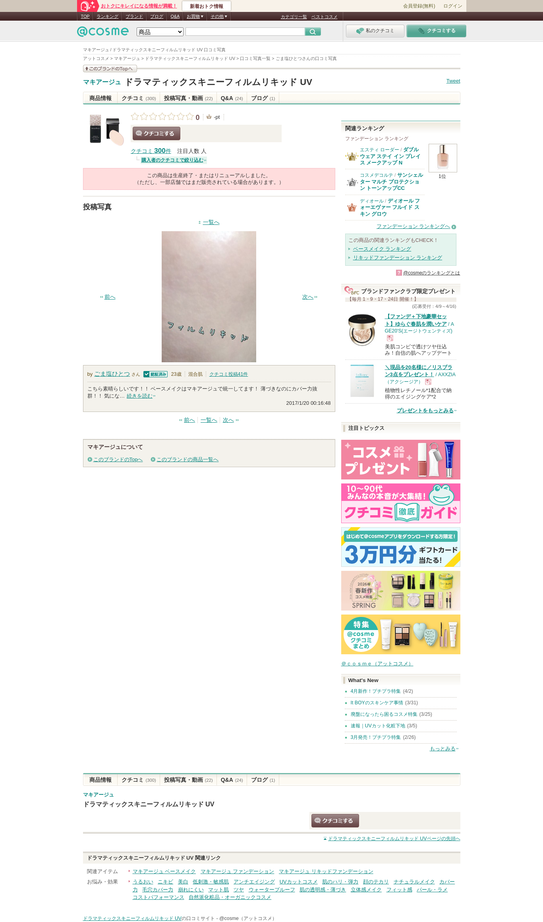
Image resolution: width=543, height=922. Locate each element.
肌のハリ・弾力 (340, 882)
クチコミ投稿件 (228, 374)
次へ (307, 297)
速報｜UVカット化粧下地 (378, 726)
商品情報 (100, 98)
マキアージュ (102, 82)
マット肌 (218, 890)
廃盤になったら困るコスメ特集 (384, 714)
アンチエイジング (254, 882)
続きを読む (140, 396)
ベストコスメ (324, 16)
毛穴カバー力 (157, 890)
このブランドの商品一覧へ (187, 459)
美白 (183, 882)
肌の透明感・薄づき (323, 890)
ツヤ (239, 890)
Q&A (175, 16)
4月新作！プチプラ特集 (376, 691)
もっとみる (443, 749)
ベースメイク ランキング (382, 249)
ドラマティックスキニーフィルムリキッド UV (218, 82)
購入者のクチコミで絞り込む (172, 160)
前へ (110, 297)
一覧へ (211, 222)
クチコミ (139, 98)
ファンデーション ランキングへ (413, 226)
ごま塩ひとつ (112, 373)
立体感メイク (366, 890)
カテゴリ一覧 (294, 16)
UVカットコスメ (299, 882)
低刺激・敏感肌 (211, 882)
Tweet (453, 81)
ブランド (134, 16)
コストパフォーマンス (158, 897)
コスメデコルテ (376, 175)
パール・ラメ (432, 890)
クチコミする (156, 133)
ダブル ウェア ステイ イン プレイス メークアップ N (390, 156)
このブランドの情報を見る (110, 68)
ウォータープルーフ (272, 890)
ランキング (107, 16)
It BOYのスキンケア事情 (377, 703)
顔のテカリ (376, 882)
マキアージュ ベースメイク (164, 871)
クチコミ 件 (151, 151)
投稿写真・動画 (188, 98)
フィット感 (399, 890)
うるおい (143, 882)
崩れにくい (191, 890)
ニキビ (165, 882)
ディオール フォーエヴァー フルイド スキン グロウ (390, 207)
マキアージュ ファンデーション (237, 871)
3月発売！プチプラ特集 (376, 737)
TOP (85, 16)
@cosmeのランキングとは (431, 273)
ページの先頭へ (394, 838)
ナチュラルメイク (414, 882)
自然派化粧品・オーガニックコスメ (230, 897)
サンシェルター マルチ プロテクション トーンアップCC (391, 181)
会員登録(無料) (419, 6)
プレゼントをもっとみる (425, 411)
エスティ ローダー (379, 150)
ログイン (452, 6)
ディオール (372, 201)
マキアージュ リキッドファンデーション (326, 871)
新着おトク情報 (206, 6)
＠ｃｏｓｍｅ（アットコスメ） (377, 664)
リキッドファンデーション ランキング (398, 258)
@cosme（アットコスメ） (248, 918)
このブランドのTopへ (118, 459)
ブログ (156, 16)
